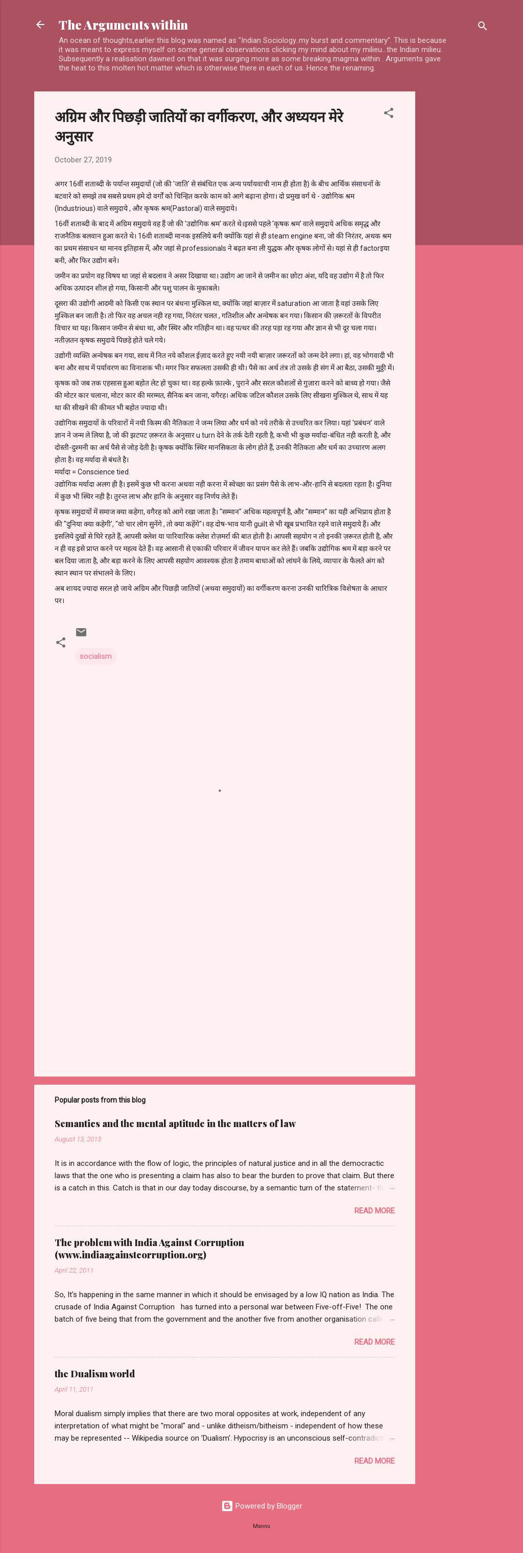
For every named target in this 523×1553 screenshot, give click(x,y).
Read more (374, 1210)
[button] (389, 115)
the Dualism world (95, 1374)
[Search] (483, 27)
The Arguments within (123, 24)
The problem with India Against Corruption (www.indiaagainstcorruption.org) (149, 1248)
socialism (96, 656)
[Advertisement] (456, 244)
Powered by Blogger (261, 1506)
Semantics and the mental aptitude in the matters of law (175, 1123)
